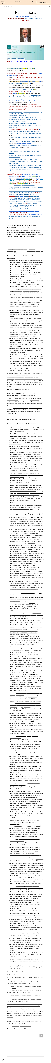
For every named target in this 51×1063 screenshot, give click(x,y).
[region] (25, 2)
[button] (2, 7)
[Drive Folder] (25, 1045)
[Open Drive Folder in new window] (41, 1035)
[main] (25, 16)
